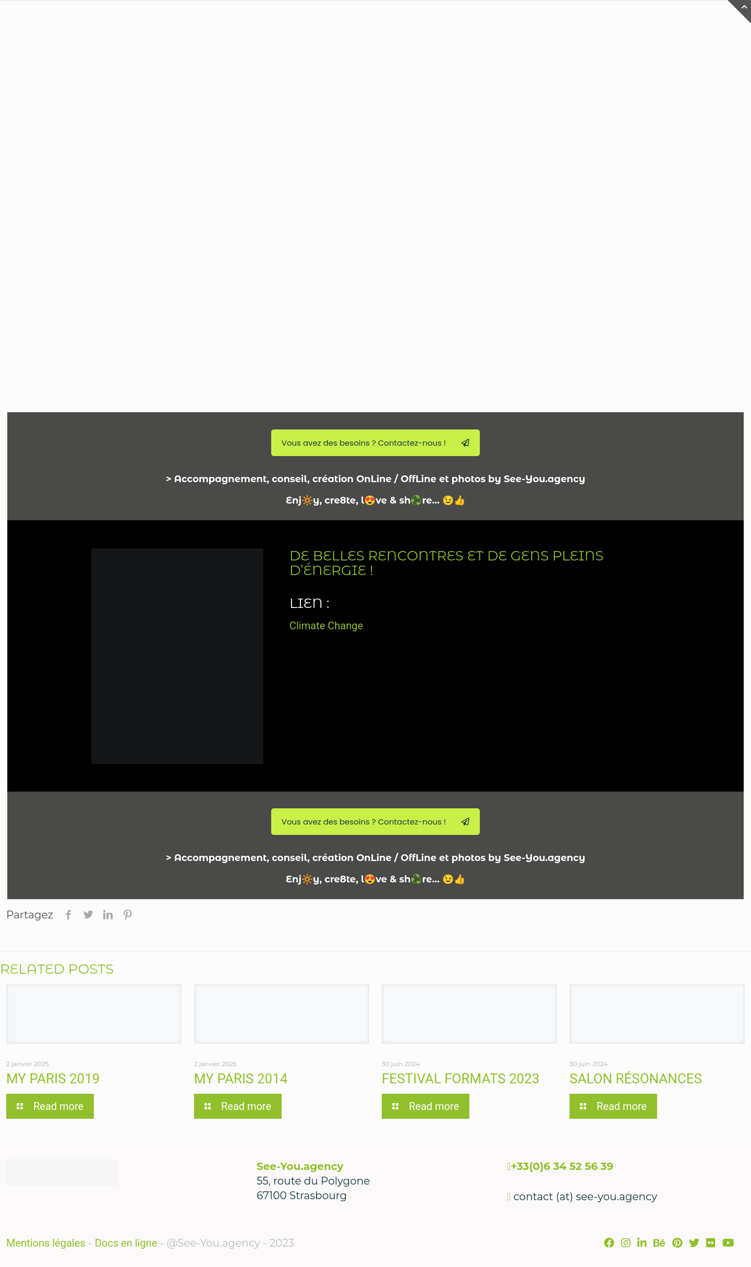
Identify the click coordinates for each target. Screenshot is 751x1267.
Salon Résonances (636, 1078)
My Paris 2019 (53, 1078)
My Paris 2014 (240, 1078)
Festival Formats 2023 (460, 1078)
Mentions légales (46, 1243)
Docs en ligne (126, 1243)
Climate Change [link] (326, 625)
